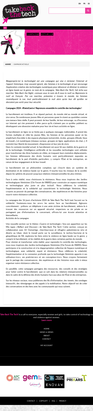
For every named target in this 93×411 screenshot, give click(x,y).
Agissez (8, 64)
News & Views (46, 332)
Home (46, 328)
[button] (5, 28)
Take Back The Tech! (9, 314)
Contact (46, 339)
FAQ (53, 401)
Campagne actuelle (21, 64)
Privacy (62, 401)
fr (84, 3)
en (80, 3)
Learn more (46, 320)
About (46, 335)
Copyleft (43, 401)
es (89, 3)
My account (46, 345)
